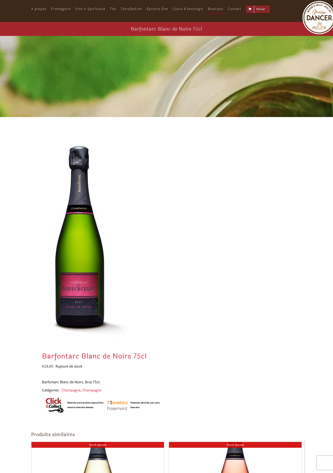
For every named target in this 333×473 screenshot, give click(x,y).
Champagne (71, 390)
